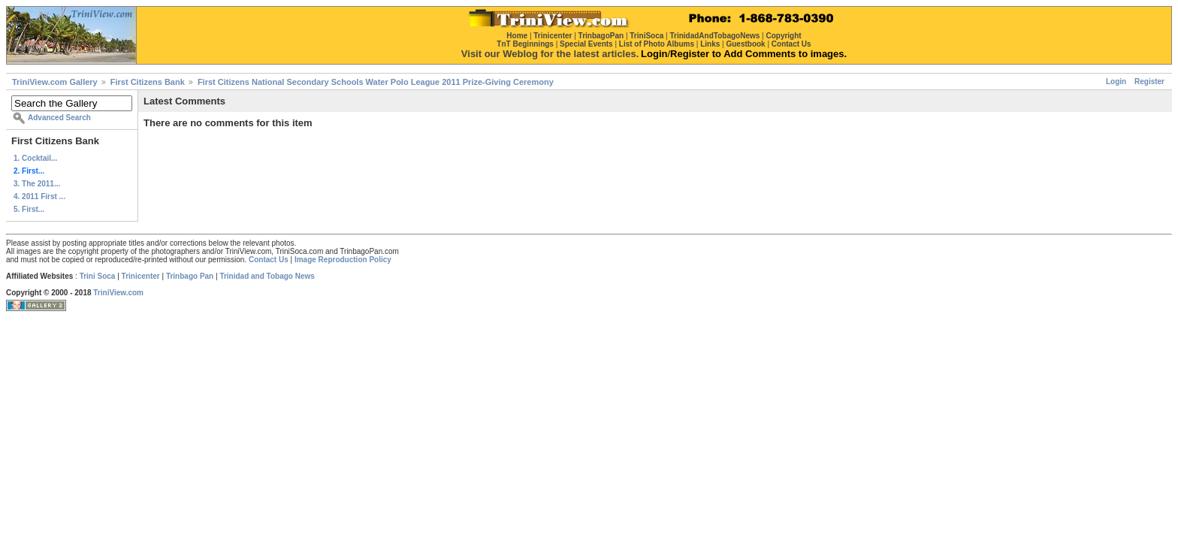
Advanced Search (59, 117)
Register (1149, 81)
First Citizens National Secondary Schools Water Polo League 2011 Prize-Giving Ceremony (376, 81)
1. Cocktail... (35, 158)
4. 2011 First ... (39, 196)
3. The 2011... (37, 184)
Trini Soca (98, 276)
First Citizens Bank (147, 81)
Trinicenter (141, 276)
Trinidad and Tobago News (267, 276)
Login (1116, 81)
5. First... (29, 209)
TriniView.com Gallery (55, 81)
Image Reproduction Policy (342, 259)
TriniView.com (118, 293)
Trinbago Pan (189, 276)
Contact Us (268, 259)
